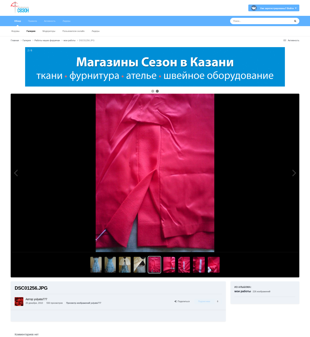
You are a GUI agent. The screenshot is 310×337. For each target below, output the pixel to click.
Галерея (31, 31)
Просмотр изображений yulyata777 (83, 303)
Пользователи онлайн (73, 31)
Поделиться (182, 301)
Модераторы (49, 31)
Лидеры (96, 31)
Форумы (15, 31)
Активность (50, 21)
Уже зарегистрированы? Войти (278, 8)
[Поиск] (253, 21)
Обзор (17, 23)
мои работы (242, 291)
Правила (32, 21)
